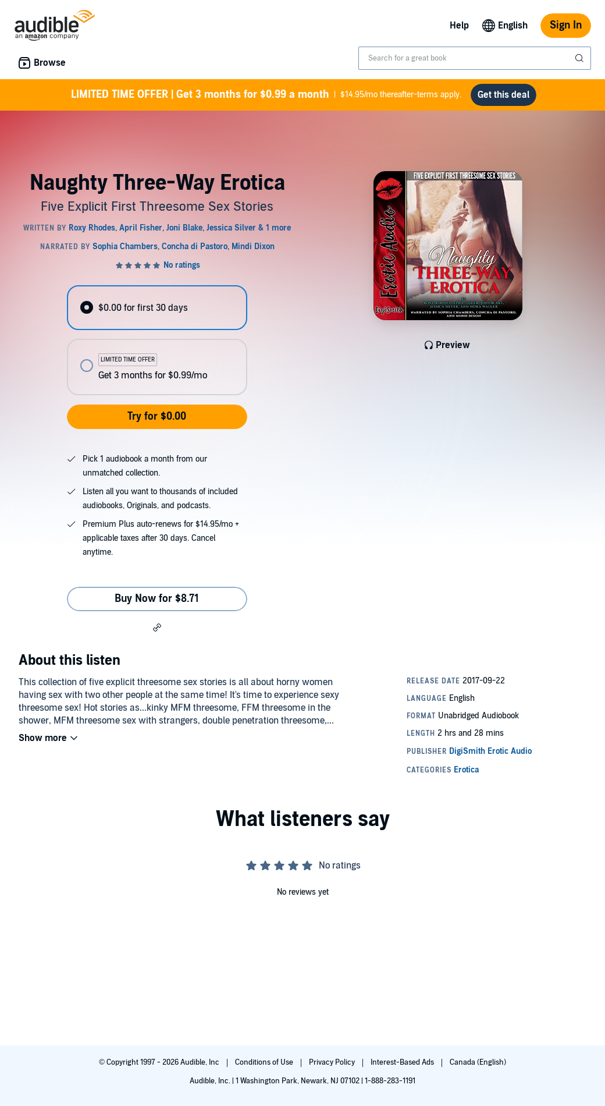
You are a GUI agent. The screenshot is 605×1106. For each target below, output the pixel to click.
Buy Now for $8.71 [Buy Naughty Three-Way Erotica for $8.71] (157, 599)
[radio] (157, 307)
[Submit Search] (580, 58)
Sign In (566, 25)
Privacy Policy (333, 1062)
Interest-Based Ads (403, 1062)
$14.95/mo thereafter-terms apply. (266, 94)
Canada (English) (478, 1062)
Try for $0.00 (156, 416)
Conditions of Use (265, 1062)
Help (459, 25)
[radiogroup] (157, 340)
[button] (157, 627)
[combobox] (474, 58)
